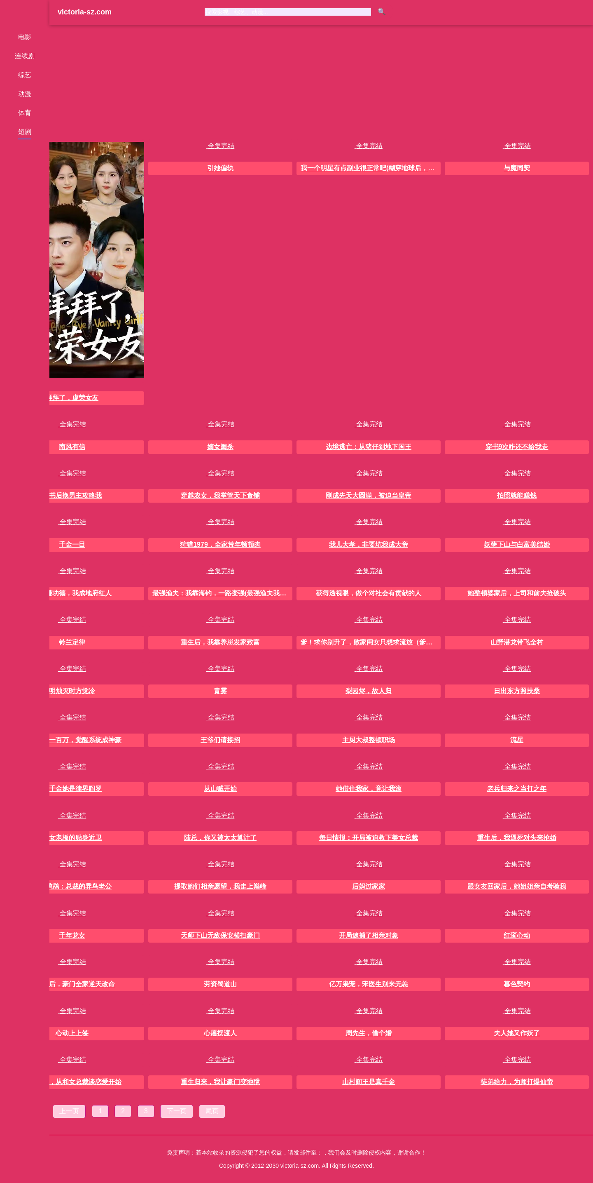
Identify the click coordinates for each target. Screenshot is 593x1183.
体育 (24, 112)
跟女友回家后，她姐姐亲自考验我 (516, 886)
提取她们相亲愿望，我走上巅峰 (220, 886)
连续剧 (25, 55)
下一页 (177, 1111)
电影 (24, 36)
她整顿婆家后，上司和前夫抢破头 (516, 593)
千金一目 (72, 544)
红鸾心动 (517, 935)
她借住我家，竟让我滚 (369, 788)
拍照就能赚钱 (517, 495)
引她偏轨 (220, 168)
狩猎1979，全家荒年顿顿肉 (220, 544)
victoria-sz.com (85, 12)
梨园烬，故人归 (369, 690)
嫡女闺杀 (220, 446)
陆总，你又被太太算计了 (220, 837)
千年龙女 (72, 935)
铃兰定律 (72, 642)
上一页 (69, 1111)
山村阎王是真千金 (368, 1081)
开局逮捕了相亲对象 (368, 935)
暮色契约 (517, 984)
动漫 (24, 93)
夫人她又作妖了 (517, 1033)
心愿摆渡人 (220, 1033)
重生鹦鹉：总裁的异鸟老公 (72, 886)
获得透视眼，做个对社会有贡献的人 (368, 593)
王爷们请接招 (220, 739)
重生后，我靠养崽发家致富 (220, 642)
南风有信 (72, 446)
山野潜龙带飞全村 (516, 642)
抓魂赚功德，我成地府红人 (72, 593)
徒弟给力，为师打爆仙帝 (517, 1081)
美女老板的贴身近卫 (72, 837)
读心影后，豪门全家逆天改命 (72, 984)
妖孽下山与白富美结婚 (517, 544)
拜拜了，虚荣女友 (72, 397)
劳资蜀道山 (220, 984)
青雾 (220, 690)
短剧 (24, 131)
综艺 (24, 74)
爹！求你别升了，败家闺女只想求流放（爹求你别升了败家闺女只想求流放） (371, 642)
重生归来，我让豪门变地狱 (220, 1081)
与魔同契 (517, 168)
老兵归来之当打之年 (516, 788)
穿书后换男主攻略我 (72, 495)
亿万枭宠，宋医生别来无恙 (368, 984)
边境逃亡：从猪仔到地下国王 (368, 446)
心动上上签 (72, 1033)
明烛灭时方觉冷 (72, 690)
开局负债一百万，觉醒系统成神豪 (72, 739)
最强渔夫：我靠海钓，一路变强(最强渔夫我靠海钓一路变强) (222, 593)
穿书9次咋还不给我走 (517, 446)
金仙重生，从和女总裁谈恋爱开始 (72, 1081)
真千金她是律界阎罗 (72, 788)
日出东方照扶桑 (517, 690)
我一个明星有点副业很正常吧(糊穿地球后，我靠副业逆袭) (371, 168)
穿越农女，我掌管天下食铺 (220, 495)
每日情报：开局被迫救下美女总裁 (368, 837)
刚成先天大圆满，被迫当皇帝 (368, 495)
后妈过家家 (368, 886)
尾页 (212, 1111)
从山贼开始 (220, 788)
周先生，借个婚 (369, 1033)
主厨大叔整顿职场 (368, 739)
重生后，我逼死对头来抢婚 (516, 837)
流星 (516, 739)
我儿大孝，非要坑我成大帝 (368, 544)
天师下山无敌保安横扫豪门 (220, 935)
